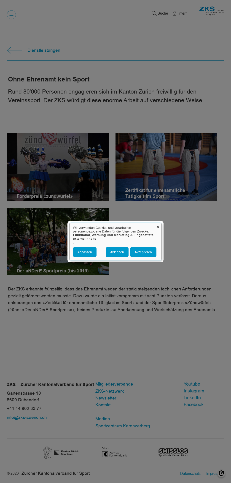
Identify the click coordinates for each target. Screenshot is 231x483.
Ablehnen (117, 252)
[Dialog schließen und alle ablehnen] (157, 226)
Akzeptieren (143, 252)
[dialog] (115, 241)
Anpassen (85, 252)
